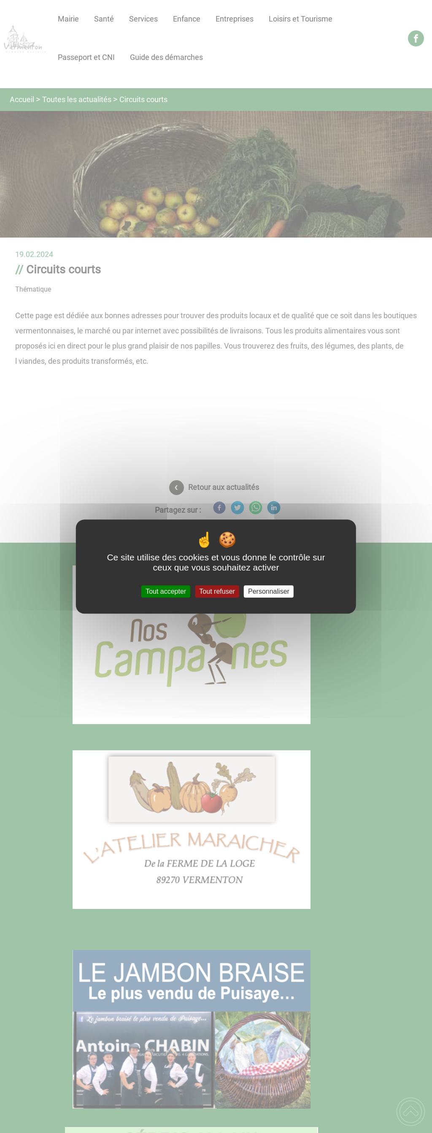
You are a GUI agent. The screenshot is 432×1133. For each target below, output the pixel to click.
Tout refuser (217, 591)
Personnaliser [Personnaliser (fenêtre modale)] (268, 591)
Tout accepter (166, 591)
